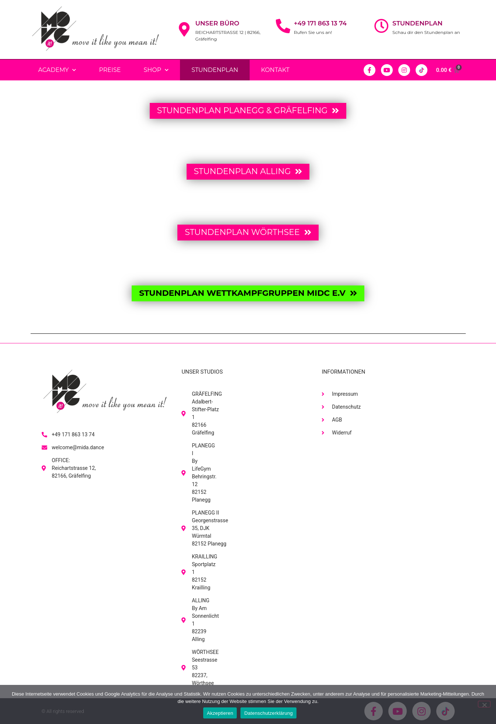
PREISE (110, 69)
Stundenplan (417, 23)
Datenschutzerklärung (268, 713)
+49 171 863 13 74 (320, 23)
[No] (484, 704)
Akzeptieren (220, 713)
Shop (156, 70)
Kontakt (275, 69)
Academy (57, 70)
